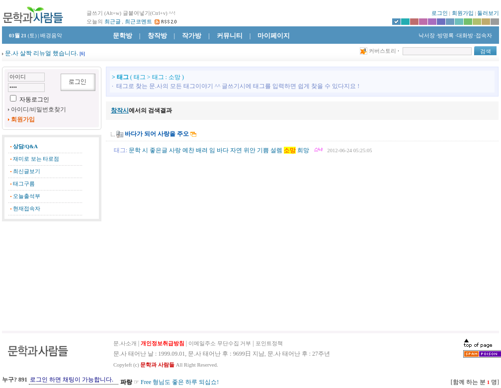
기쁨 (263, 150)
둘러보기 (488, 13)
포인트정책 (269, 343)
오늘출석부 (26, 196)
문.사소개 (125, 343)
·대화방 (464, 35)
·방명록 (445, 35)
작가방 (191, 35)
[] (82, 53)
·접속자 (483, 35)
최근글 (112, 21)
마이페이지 (273, 35)
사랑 (175, 150)
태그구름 (24, 184)
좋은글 (158, 150)
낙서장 (426, 35)
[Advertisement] (51, 276)
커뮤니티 (230, 35)
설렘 (276, 150)
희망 (303, 150)
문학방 (122, 35)
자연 (236, 150)
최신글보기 (26, 171)
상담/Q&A (25, 146)
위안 (249, 150)
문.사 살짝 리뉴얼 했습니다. (41, 53)
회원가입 (463, 13)
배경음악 (51, 35)
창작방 (157, 35)
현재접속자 (26, 208)
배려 (202, 150)
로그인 (439, 13)
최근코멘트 (138, 21)
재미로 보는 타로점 (36, 159)
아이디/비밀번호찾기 (38, 109)
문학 (135, 150)
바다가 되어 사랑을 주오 (157, 133)
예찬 (188, 150)
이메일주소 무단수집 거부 (219, 343)
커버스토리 (382, 51)
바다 (223, 150)
